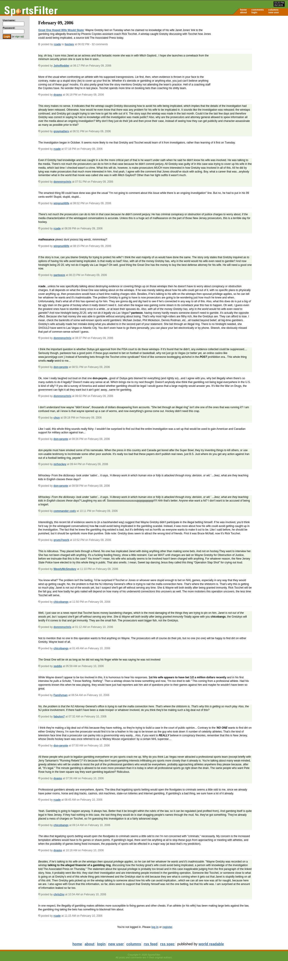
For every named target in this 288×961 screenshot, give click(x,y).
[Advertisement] (250, 50)
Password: (9, 28)
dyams (58, 94)
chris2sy (59, 894)
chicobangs (61, 601)
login (254, 12)
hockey (69, 44)
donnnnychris (62, 181)
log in (155, 927)
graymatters (61, 131)
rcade (57, 44)
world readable (211, 944)
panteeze (59, 275)
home (243, 9)
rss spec (167, 944)
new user (273, 12)
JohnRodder (62, 65)
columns (273, 9)
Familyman (61, 695)
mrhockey (60, 464)
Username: (9, 20)
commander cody (65, 511)
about (243, 12)
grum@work (61, 540)
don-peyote (61, 367)
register (167, 927)
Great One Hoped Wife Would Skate (61, 30)
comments (257, 9)
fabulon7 (59, 716)
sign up (19, 36)
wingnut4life (61, 203)
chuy (57, 417)
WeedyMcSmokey (65, 569)
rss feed (151, 944)
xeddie (58, 666)
